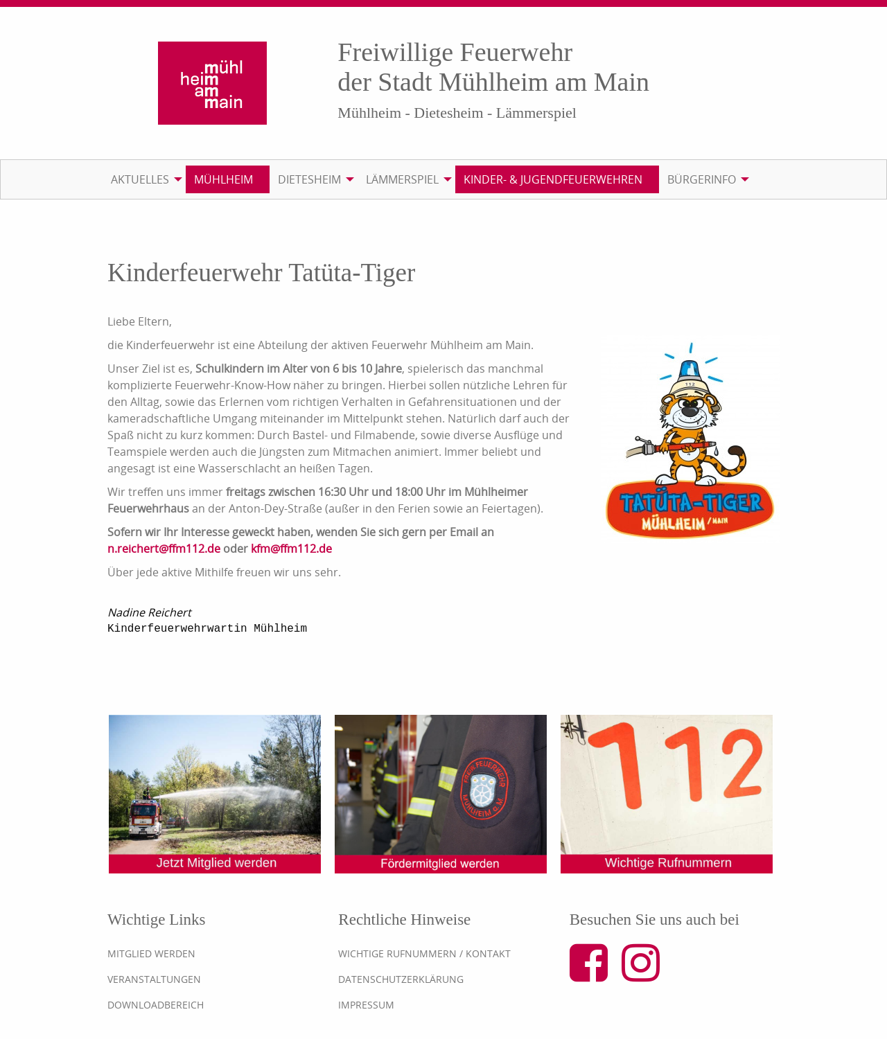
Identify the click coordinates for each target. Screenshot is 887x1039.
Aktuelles (140, 179)
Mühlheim (223, 179)
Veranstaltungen (154, 979)
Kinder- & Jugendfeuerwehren (553, 179)
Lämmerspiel (402, 179)
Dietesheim (309, 179)
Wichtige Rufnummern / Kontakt (424, 953)
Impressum (366, 1004)
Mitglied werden (151, 953)
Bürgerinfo (701, 179)
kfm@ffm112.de (291, 548)
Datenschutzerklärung (401, 979)
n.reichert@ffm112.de (163, 548)
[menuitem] (144, 179)
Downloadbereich (155, 1004)
